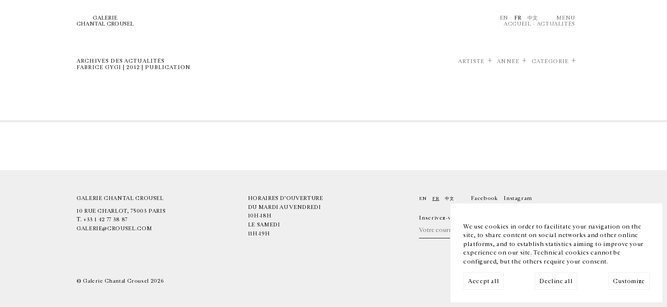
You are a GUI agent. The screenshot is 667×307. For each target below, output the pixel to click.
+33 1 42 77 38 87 (105, 219)
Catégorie (550, 61)
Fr (518, 17)
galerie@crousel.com (114, 228)
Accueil (517, 23)
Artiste (471, 61)
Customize (629, 281)
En (504, 17)
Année (508, 61)
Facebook (484, 198)
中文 (532, 17)
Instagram (518, 198)
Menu (565, 17)
